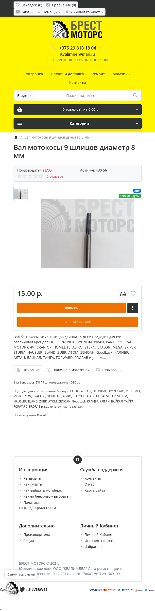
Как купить (32, 484)
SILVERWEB (38, 589)
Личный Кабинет (99, 534)
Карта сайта (95, 490)
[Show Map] (77, 459)
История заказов (99, 540)
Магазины (121, 73)
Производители (36, 534)
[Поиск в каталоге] (82, 95)
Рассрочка (34, 73)
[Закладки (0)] (29, 4)
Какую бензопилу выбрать (46, 496)
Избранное (94, 546)
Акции (28, 540)
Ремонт (98, 73)
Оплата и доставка (67, 73)
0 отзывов (55, 176)
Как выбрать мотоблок (42, 490)
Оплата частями (77, 321)
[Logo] (77, 29)
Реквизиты (32, 478)
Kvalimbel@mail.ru (77, 54)
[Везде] (25, 95)
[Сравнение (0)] (61, 4)
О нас (89, 484)
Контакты (77, 82)
